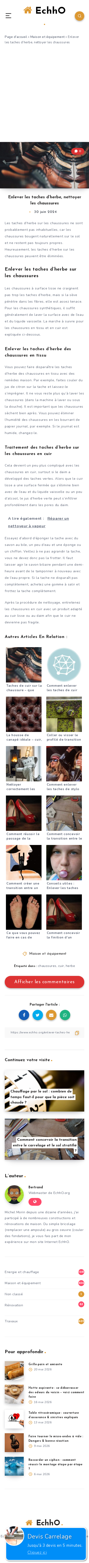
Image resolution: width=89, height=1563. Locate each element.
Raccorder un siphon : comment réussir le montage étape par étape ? (55, 1464)
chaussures (47, 966)
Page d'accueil (16, 37)
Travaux (11, 1321)
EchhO (44, 15)
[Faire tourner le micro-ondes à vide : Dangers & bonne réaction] (14, 1442)
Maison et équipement (47, 37)
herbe (70, 966)
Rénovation (14, 1305)
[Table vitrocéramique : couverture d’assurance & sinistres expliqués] (14, 1419)
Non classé (14, 1294)
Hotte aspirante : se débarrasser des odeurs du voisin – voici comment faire (56, 1392)
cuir (61, 966)
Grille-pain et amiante (45, 1364)
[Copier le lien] (44, 1032)
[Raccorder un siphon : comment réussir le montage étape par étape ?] (14, 1466)
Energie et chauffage (22, 1272)
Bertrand (35, 1187)
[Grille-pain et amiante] (14, 1370)
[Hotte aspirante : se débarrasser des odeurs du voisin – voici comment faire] (14, 1394)
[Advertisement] (44, 95)
